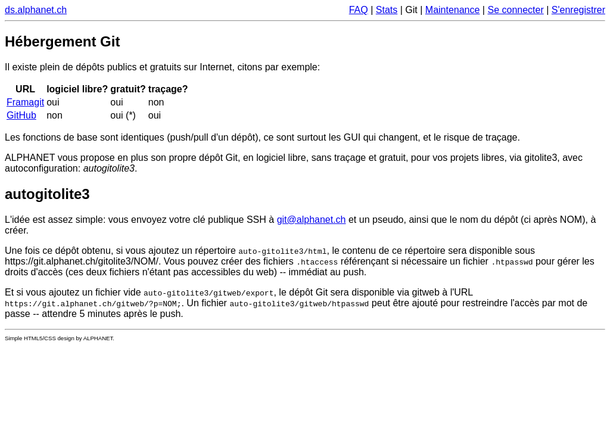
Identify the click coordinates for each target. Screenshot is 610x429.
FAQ (358, 10)
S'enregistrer (578, 10)
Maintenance (452, 10)
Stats (386, 10)
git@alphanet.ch (311, 219)
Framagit (25, 102)
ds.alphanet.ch (36, 10)
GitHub (21, 115)
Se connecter (515, 10)
